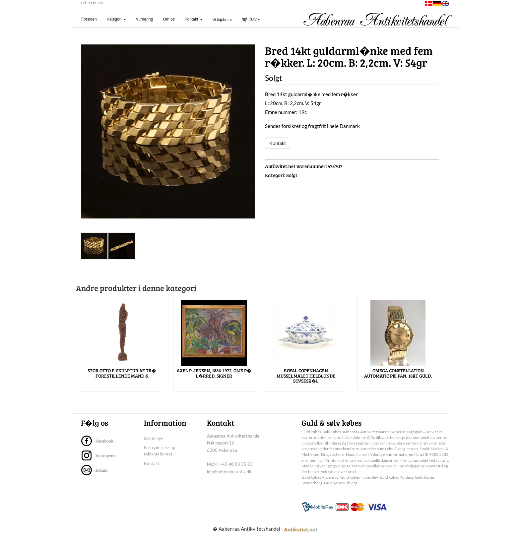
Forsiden (91, 19)
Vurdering (144, 19)
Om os (168, 19)
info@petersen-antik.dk (229, 471)
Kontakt (277, 143)
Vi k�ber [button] (222, 20)
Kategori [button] (116, 19)
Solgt (291, 175)
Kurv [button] (251, 19)
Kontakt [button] (194, 19)
